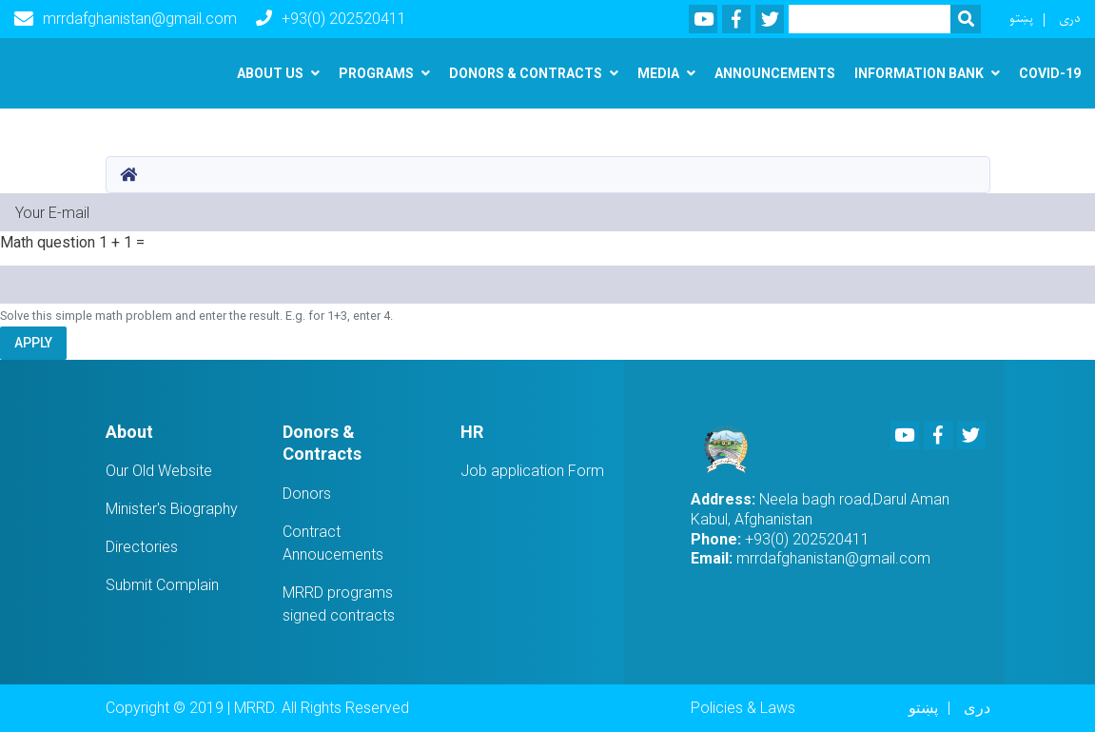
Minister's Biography (172, 509)
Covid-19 (1050, 73)
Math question (47, 242)
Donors (307, 494)
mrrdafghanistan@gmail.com (125, 19)
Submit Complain (162, 585)
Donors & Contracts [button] (525, 73)
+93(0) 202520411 (331, 19)
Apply (33, 342)
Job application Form (532, 471)
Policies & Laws (743, 708)
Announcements (774, 73)
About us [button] (270, 73)
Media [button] (658, 73)
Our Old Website (159, 471)
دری (1070, 18)
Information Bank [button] (919, 73)
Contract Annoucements (333, 543)
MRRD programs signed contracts (339, 604)
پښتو (1021, 18)
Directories (142, 547)
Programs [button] (376, 73)
